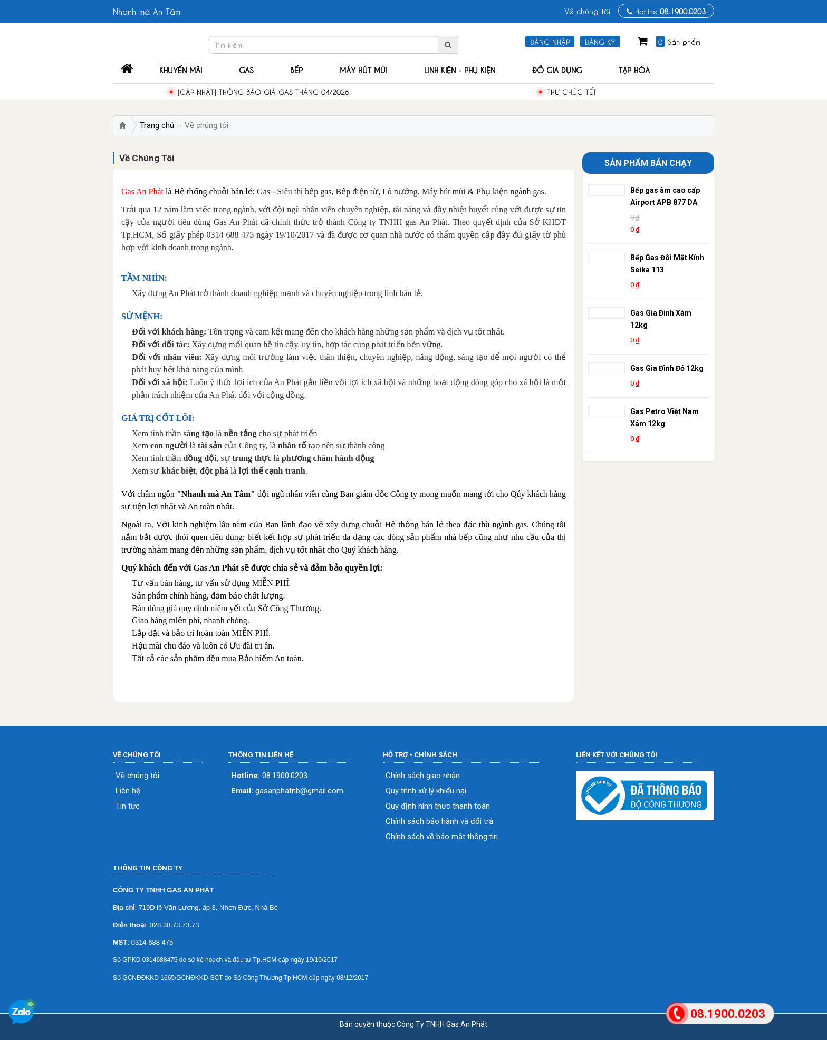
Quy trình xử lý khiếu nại (426, 791)
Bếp (296, 69)
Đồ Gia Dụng (557, 69)
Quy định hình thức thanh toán (438, 806)
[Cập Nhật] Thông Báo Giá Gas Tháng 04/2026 (263, 91)
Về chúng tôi (587, 10)
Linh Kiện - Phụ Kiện (459, 69)
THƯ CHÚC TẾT (572, 91)
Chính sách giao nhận (423, 775)
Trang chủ (157, 125)
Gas (246, 69)
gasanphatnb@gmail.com (287, 791)
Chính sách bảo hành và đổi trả (439, 821)
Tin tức (128, 806)
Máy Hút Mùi (363, 69)
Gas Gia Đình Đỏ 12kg (667, 368)
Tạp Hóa (634, 69)
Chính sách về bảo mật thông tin (442, 836)
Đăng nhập (550, 41)
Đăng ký (600, 41)
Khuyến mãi (180, 69)
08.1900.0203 (269, 775)
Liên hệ (128, 791)
